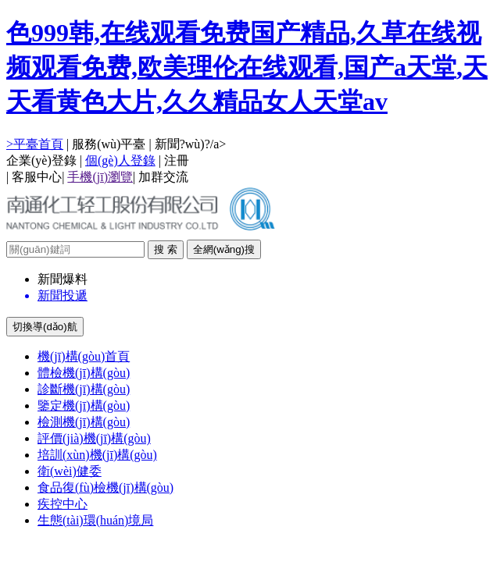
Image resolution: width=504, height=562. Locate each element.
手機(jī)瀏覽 (100, 176)
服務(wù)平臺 (108, 144)
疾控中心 (63, 503)
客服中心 (37, 176)
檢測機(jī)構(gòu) (84, 422)
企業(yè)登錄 (41, 160)
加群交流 (163, 176)
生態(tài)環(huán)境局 (95, 520)
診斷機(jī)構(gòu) (84, 389)
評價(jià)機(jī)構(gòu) (94, 438)
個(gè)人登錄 (120, 160)
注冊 (176, 160)
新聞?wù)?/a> (191, 144)
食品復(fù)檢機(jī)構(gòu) (105, 487)
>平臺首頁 (34, 144)
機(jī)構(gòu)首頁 (84, 356)
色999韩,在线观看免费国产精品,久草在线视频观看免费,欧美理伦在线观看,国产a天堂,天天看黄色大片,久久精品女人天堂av (247, 67)
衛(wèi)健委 (70, 471)
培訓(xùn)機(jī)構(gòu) (97, 454)
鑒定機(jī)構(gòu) (84, 405)
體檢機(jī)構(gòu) (84, 372)
